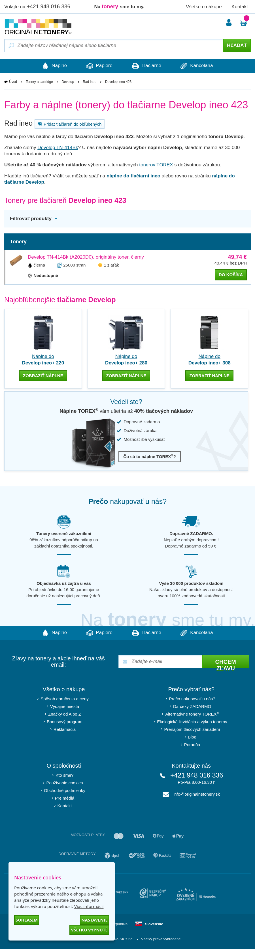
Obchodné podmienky (64, 790)
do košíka (231, 274)
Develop (67, 82)
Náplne (53, 66)
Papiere (99, 66)
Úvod (13, 82)
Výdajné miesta (64, 706)
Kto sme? (64, 775)
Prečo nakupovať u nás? (192, 698)
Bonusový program (64, 721)
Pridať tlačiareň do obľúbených (69, 124)
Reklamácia (65, 729)
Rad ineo (89, 82)
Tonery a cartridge (39, 82)
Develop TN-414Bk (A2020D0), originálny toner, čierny (86, 257)
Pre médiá (64, 798)
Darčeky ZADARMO (192, 706)
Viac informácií (88, 906)
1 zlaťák (111, 265)
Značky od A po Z (64, 714)
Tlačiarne (146, 66)
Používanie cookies (64, 782)
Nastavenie (94, 920)
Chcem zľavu (225, 663)
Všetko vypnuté (89, 930)
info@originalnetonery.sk (196, 794)
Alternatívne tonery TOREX (192, 713)
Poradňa (192, 744)
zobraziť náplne (43, 375)
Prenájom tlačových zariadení (192, 729)
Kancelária (197, 66)
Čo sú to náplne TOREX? (149, 456)
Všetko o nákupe (204, 6)
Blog (192, 737)
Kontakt (239, 6)
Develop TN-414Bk (57, 147)
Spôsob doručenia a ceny (64, 698)
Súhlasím (27, 920)
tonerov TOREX (156, 165)
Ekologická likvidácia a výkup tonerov (192, 721)
